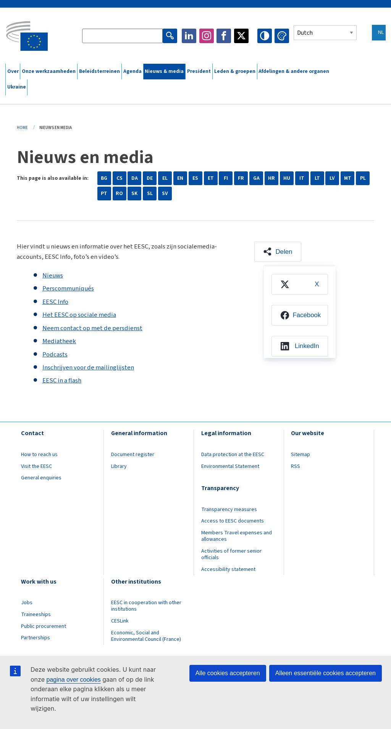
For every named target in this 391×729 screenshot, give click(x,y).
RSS (295, 466)
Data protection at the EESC (232, 454)
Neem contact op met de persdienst (92, 328)
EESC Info (55, 301)
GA (256, 178)
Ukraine (16, 87)
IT (301, 178)
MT (347, 178)
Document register (132, 454)
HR (271, 178)
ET (211, 178)
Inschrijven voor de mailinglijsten (88, 367)
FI (226, 178)
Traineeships (36, 614)
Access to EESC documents (232, 521)
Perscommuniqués (68, 288)
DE (150, 178)
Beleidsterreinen (99, 71)
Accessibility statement (228, 569)
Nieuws (52, 275)
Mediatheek (59, 341)
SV (165, 193)
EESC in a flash (61, 380)
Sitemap (300, 454)
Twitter (241, 36)
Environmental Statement (230, 466)
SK (134, 193)
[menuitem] (299, 284)
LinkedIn (189, 36)
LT (317, 178)
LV (332, 178)
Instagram (206, 36)
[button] (277, 252)
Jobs (26, 602)
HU (286, 178)
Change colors (282, 36)
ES (195, 178)
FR (241, 178)
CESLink (120, 621)
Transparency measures (229, 509)
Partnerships (35, 638)
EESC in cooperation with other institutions (146, 606)
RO (119, 193)
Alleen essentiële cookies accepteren (325, 673)
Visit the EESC (36, 466)
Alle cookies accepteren (228, 673)
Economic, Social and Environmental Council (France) (146, 636)
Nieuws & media (164, 71)
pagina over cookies (73, 679)
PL (363, 178)
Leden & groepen (234, 71)
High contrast (264, 36)
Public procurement (43, 626)
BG (104, 178)
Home (22, 128)
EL (165, 178)
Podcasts (55, 354)
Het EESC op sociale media (79, 314)
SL (150, 193)
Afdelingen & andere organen (294, 71)
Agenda (132, 71)
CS (119, 178)
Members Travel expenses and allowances (236, 536)
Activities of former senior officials (231, 554)
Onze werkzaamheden (49, 71)
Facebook (224, 36)
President (199, 71)
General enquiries (41, 478)
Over (13, 71)
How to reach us (39, 454)
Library (119, 466)
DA (134, 178)
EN (180, 178)
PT (104, 193)
